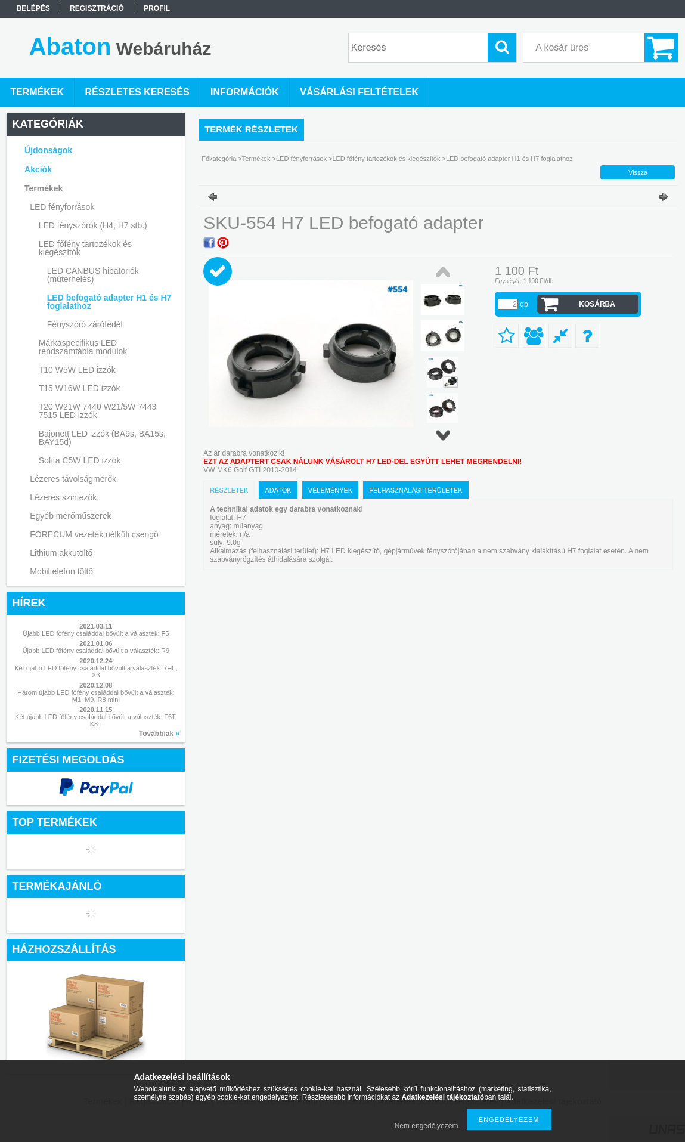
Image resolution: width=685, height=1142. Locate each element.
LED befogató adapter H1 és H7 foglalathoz (109, 302)
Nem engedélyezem (426, 1126)
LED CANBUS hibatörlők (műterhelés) (93, 275)
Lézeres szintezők (63, 497)
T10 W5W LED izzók (77, 370)
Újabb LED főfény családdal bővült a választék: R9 (96, 650)
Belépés (33, 8)
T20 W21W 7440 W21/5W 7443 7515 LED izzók (98, 411)
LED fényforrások (301, 158)
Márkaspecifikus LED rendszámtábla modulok (83, 347)
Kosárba (597, 304)
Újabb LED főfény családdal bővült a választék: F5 (96, 633)
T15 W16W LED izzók (79, 388)
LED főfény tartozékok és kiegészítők (386, 158)
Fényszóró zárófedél (85, 324)
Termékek (256, 158)
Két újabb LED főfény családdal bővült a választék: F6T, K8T (96, 720)
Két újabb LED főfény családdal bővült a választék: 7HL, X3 (95, 671)
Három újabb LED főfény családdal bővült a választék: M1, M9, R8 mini (96, 696)
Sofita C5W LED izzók (80, 460)
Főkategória (219, 158)
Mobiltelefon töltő (61, 571)
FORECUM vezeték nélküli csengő (94, 534)
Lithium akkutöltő (61, 553)
